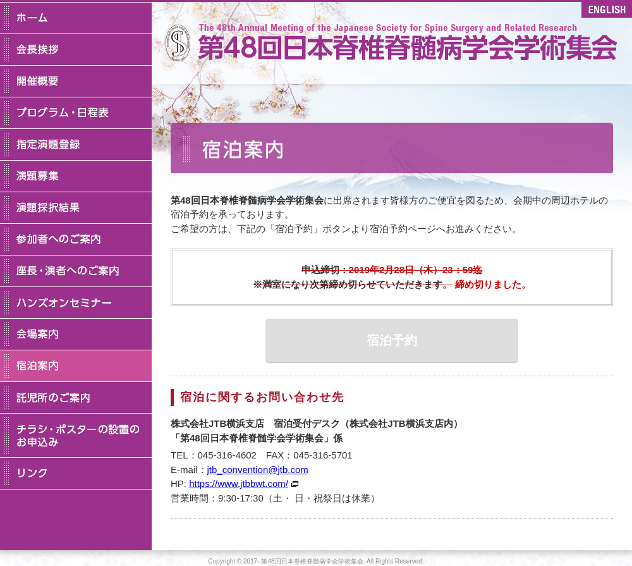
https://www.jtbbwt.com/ (238, 483)
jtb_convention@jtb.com (257, 469)
